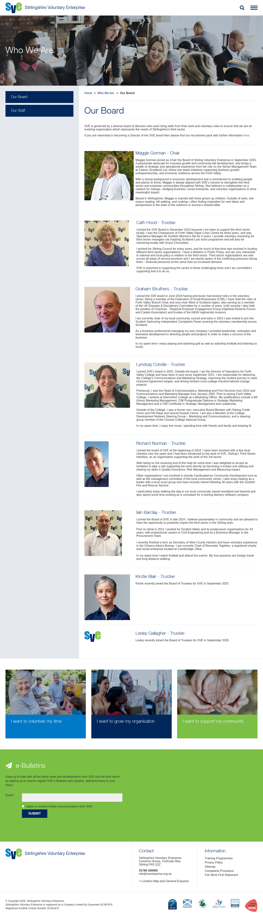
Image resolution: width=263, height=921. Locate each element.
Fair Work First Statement (221, 874)
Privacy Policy (214, 862)
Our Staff (18, 111)
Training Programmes (219, 858)
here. (247, 135)
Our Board (19, 97)
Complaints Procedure (219, 870)
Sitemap (210, 866)
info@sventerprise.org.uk (155, 873)
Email (10, 795)
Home (88, 93)
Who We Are (106, 93)
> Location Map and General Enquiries (164, 881)
